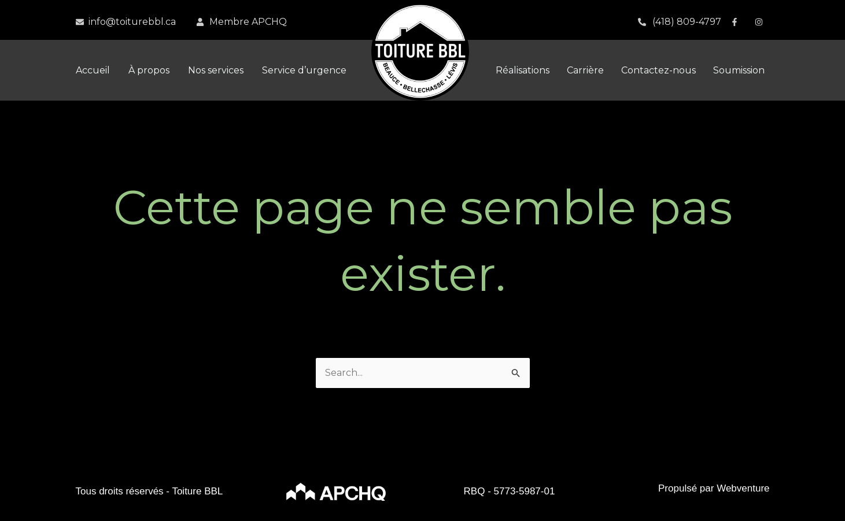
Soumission (739, 70)
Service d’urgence (304, 70)
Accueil (93, 70)
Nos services (215, 70)
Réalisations (522, 70)
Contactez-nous (658, 70)
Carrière (585, 70)
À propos (148, 70)
